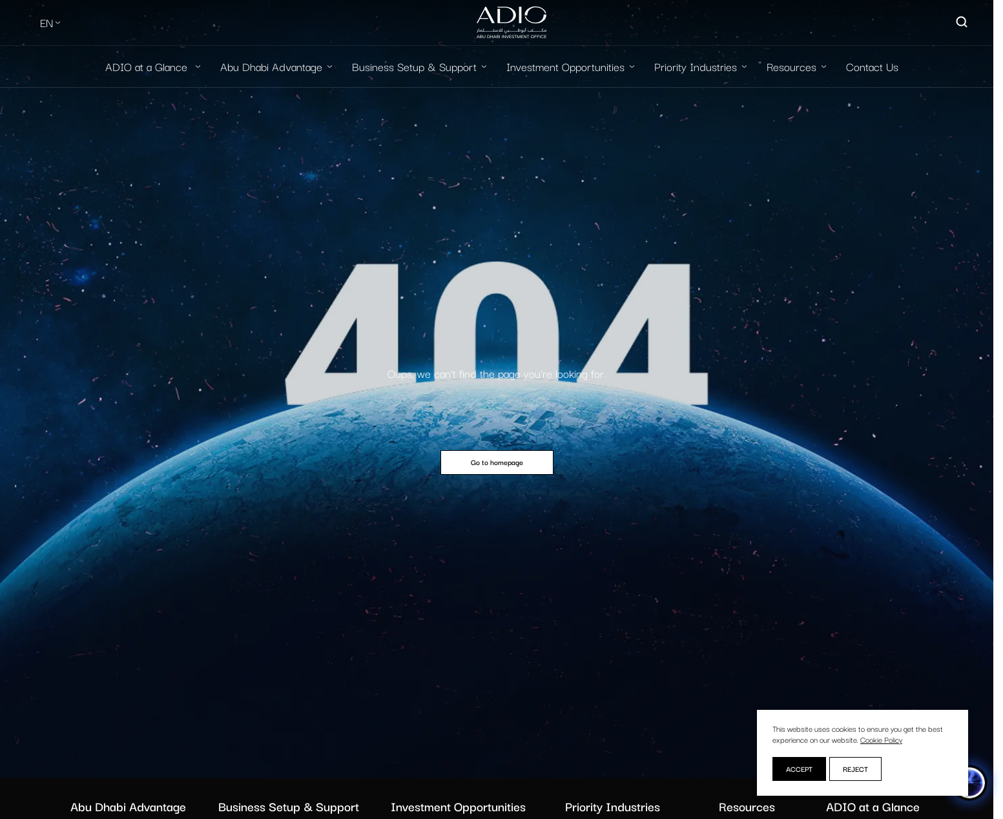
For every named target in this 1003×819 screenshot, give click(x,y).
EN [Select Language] (46, 22)
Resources (791, 66)
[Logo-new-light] (511, 22)
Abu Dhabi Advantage (271, 66)
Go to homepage (497, 462)
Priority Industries (695, 66)
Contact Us (872, 66)
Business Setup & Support (414, 66)
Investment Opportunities (565, 66)
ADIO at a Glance (148, 66)
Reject (855, 768)
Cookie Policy (881, 739)
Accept (799, 768)
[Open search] (962, 22)
